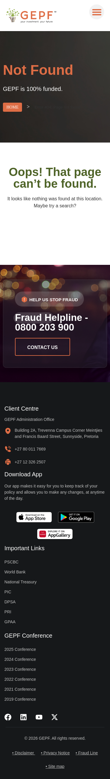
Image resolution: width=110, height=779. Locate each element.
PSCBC (11, 562)
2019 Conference (20, 699)
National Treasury (20, 582)
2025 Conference (20, 649)
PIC (7, 592)
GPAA (10, 621)
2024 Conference (20, 659)
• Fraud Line (87, 753)
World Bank (15, 572)
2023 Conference (20, 669)
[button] (96, 11)
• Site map (54, 766)
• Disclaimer (23, 753)
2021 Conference (20, 689)
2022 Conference (20, 679)
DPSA (10, 602)
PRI (7, 611)
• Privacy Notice (55, 753)
